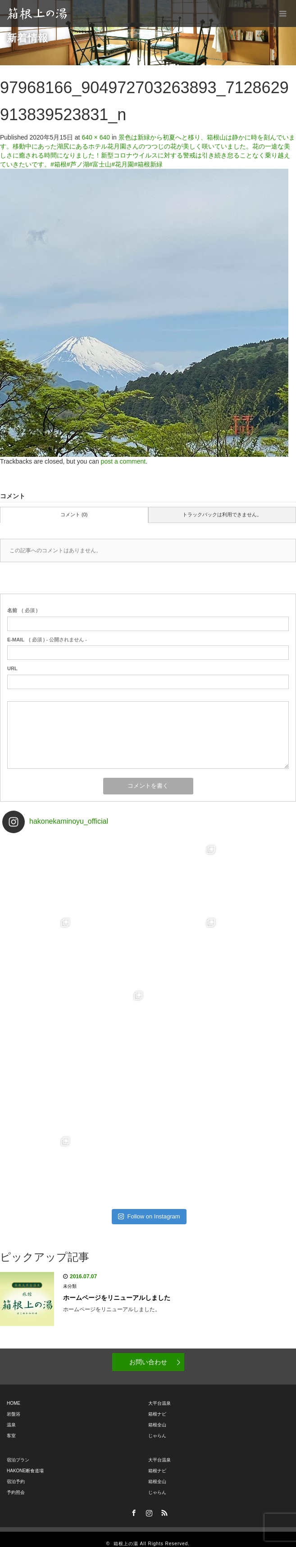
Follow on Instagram (149, 1207)
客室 (11, 1426)
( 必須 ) (22, 610)
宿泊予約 (16, 1472)
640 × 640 (96, 137)
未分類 (70, 1277)
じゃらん (157, 1426)
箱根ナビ (157, 1405)
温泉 (11, 1415)
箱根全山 (157, 1415)
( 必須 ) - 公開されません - (47, 639)
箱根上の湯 (126, 1534)
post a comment (123, 461)
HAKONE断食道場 (25, 1461)
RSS (163, 1502)
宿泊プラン (18, 1450)
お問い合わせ (148, 1353)
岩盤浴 (13, 1405)
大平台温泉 (159, 1394)
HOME (13, 1394)
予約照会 (16, 1483)
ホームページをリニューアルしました (116, 1288)
